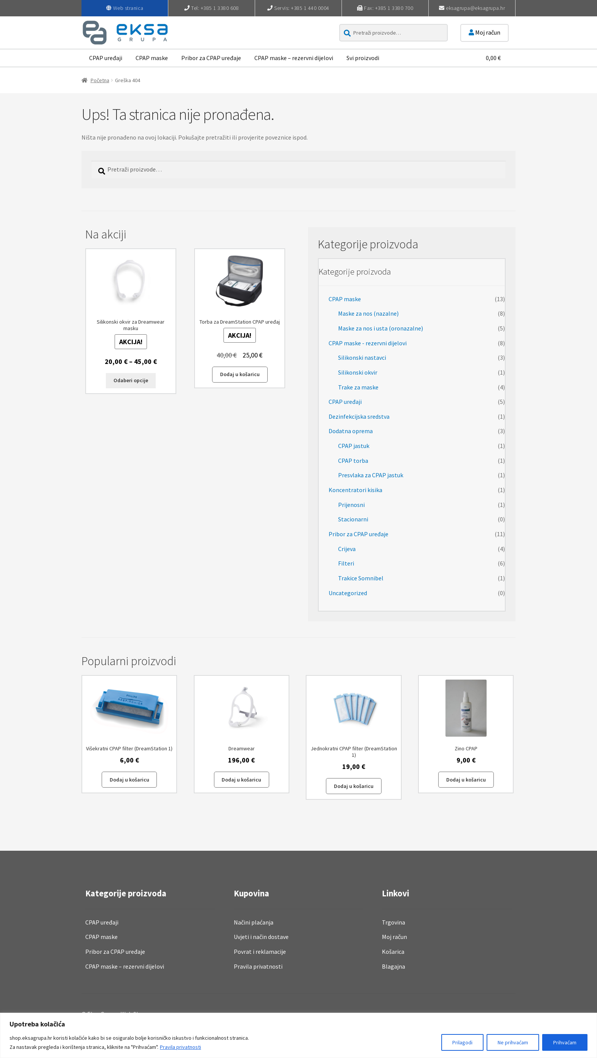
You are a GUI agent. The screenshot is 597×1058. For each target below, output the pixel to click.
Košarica (393, 951)
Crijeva (347, 549)
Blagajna (393, 966)
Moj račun (484, 32)
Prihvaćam (564, 1042)
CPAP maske (152, 58)
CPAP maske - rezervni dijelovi (368, 343)
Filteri (346, 563)
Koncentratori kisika (355, 490)
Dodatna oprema (351, 431)
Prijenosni (351, 504)
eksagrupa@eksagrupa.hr (475, 8)
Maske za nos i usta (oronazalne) (380, 328)
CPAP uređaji (105, 58)
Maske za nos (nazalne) (368, 313)
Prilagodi (462, 1042)
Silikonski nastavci (362, 357)
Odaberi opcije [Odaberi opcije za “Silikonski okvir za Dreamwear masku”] (130, 380)
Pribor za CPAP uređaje (211, 58)
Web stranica (128, 8)
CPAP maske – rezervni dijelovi (293, 58)
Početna (100, 80)
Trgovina (393, 922)
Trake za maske (358, 387)
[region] (298, 1035)
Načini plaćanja (253, 922)
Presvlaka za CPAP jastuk (370, 475)
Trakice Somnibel (360, 578)
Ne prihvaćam (513, 1042)
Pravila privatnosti (180, 1047)
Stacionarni (353, 519)
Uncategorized (348, 593)
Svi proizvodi (362, 58)
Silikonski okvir (357, 372)
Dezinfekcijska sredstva (359, 416)
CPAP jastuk (353, 446)
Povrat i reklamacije (260, 951)
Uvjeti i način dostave (261, 936)
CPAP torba (353, 460)
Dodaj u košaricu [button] (240, 374)
